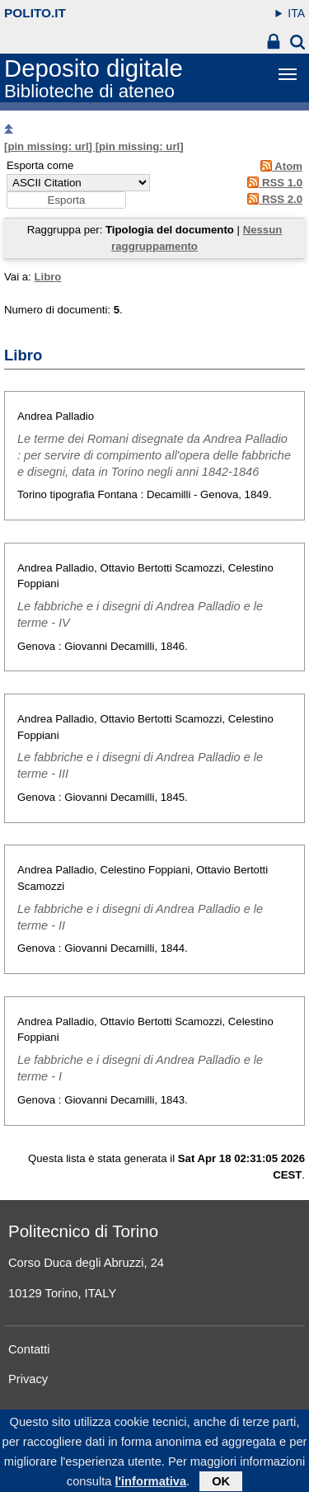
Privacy (28, 1379)
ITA (296, 13)
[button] (66, 200)
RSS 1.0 (272, 182)
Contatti (29, 1349)
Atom (278, 166)
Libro (47, 277)
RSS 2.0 (272, 199)
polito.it (35, 13)
